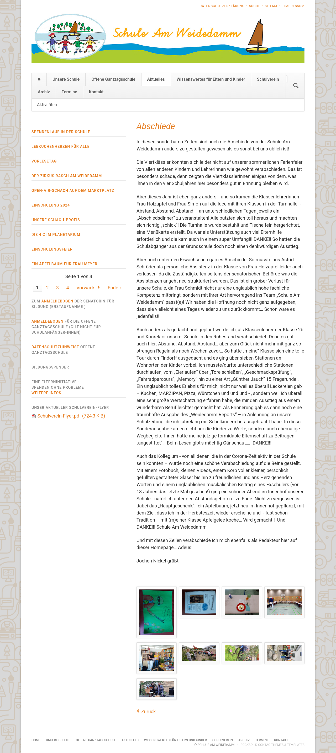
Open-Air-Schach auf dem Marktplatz (73, 190)
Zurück (148, 711)
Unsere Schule (66, 79)
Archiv (44, 91)
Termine (69, 91)
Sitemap (272, 6)
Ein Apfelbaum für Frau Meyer (64, 264)
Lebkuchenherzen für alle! (61, 146)
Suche (254, 6)
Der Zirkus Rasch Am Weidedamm (67, 176)
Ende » (115, 287)
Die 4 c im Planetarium (56, 234)
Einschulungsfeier (52, 249)
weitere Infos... (48, 393)
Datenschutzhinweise (55, 347)
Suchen (295, 85)
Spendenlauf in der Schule (61, 132)
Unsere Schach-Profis (56, 220)
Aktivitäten (47, 104)
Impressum (294, 6)
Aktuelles (156, 79)
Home (39, 79)
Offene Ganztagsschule (113, 79)
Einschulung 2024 (51, 205)
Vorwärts (86, 287)
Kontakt (96, 91)
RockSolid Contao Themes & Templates (272, 745)
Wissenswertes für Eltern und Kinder (211, 79)
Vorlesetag (44, 161)
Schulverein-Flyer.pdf (71, 416)
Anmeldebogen (57, 301)
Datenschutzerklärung (222, 6)
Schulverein (268, 79)
